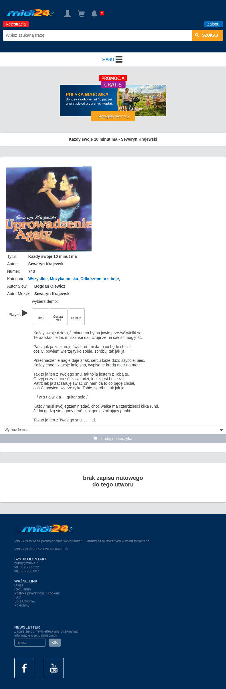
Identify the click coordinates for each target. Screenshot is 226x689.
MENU (113, 59)
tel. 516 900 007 (26, 571)
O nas (18, 585)
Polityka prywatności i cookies (37, 593)
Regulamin (22, 589)
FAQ (17, 597)
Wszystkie (38, 278)
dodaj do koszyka (113, 438)
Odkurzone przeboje (99, 278)
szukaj (206, 35)
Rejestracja (16, 24)
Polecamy (21, 605)
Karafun (76, 318)
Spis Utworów (24, 601)
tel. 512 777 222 (26, 567)
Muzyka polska (64, 278)
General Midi (58, 318)
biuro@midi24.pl (26, 563)
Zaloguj (213, 24)
